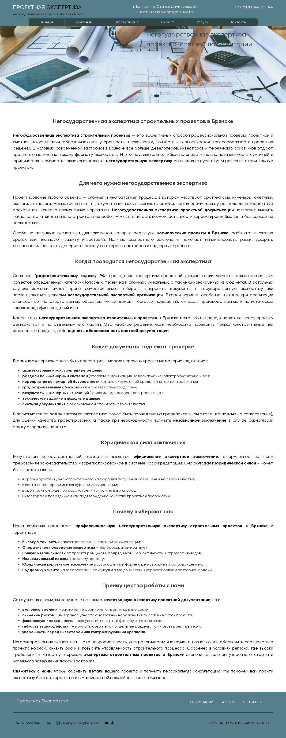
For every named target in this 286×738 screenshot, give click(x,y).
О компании (201, 702)
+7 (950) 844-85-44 (254, 6)
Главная (46, 22)
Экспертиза (125, 22)
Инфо (166, 22)
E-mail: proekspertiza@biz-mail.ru (165, 12)
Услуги (202, 22)
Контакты (238, 22)
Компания (84, 22)
